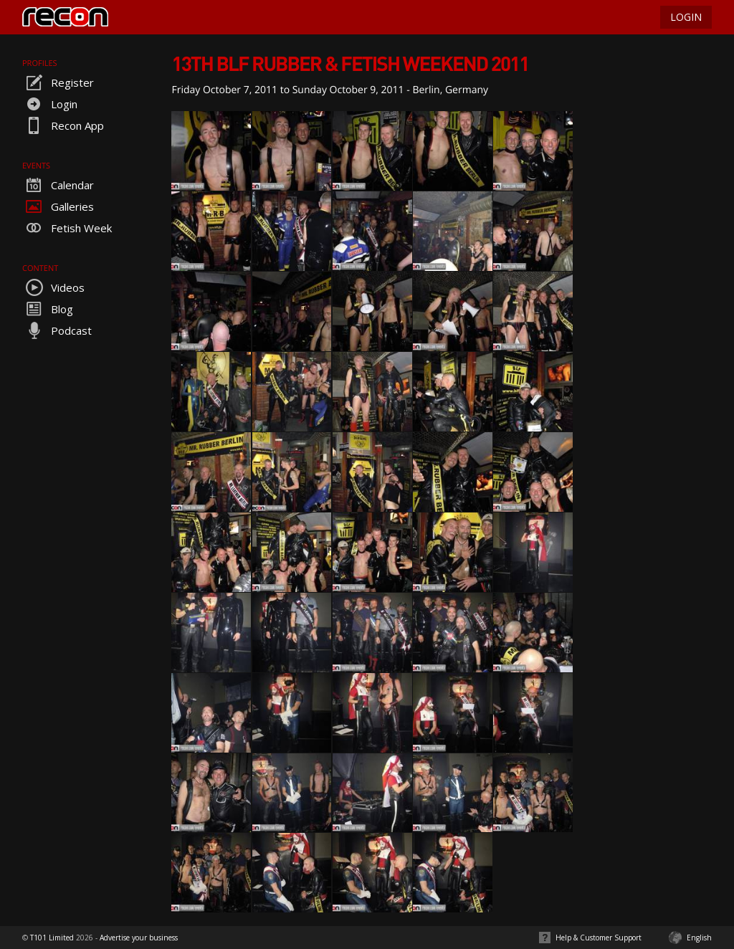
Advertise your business (139, 938)
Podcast (57, 330)
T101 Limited (52, 938)
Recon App (63, 125)
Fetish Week (67, 228)
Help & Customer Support (599, 938)
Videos (53, 287)
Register (58, 82)
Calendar (58, 185)
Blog (47, 309)
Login (49, 104)
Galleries (58, 206)
